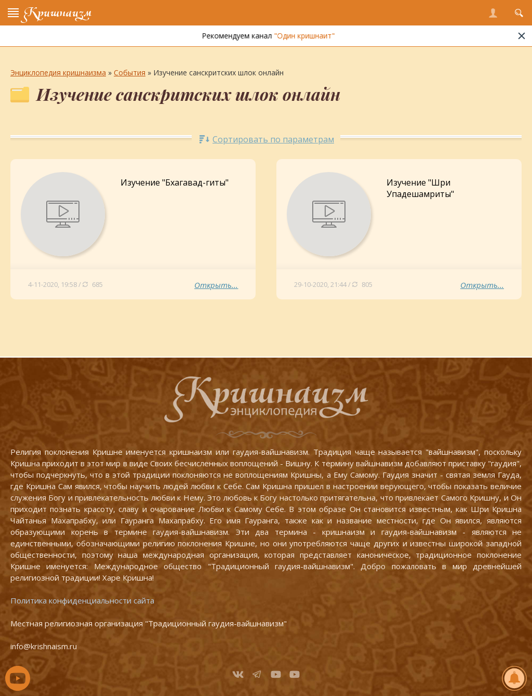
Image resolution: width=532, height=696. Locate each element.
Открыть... (216, 285)
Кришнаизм (57, 12)
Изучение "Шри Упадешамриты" (420, 188)
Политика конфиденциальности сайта (82, 600)
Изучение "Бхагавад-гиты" (175, 182)
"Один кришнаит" (322, 36)
